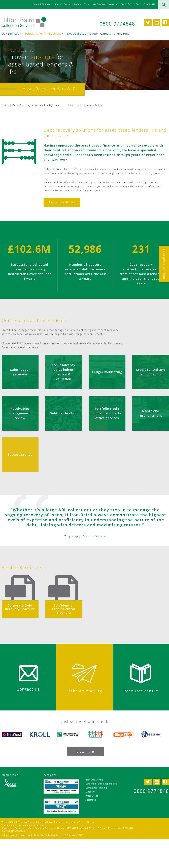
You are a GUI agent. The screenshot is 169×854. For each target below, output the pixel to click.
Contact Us (149, 4)
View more (85, 752)
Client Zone (121, 33)
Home (5, 105)
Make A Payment (42, 4)
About (57, 4)
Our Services (10, 33)
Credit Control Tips (131, 4)
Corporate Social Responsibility (101, 783)
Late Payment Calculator (105, 4)
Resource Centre (94, 779)
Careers (105, 33)
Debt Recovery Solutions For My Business (38, 105)
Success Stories (72, 4)
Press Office (91, 795)
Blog (86, 4)
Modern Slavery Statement (51, 822)
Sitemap (91, 822)
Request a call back (164, 264)
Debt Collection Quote (82, 33)
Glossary (90, 791)
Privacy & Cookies (26, 822)
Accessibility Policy (75, 822)
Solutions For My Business (43, 33)
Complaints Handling (96, 787)
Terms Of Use (8, 822)
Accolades (90, 799)
